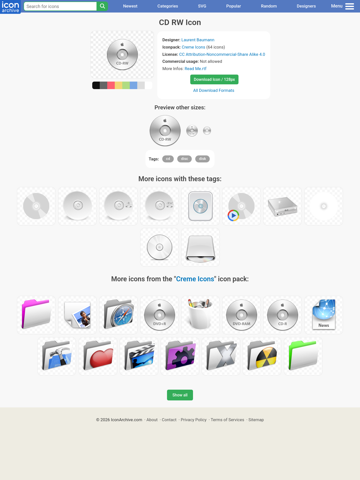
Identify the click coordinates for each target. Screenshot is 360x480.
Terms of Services (227, 419)
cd (168, 158)
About (152, 419)
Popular (233, 6)
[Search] (102, 6)
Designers (306, 6)
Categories (168, 6)
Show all (180, 395)
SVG (202, 6)
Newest (130, 6)
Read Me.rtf (195, 68)
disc (184, 158)
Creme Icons (193, 47)
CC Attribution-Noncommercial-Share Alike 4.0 (222, 54)
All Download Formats (213, 90)
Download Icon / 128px (214, 79)
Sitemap (256, 419)
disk (202, 158)
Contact (169, 419)
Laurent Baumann (198, 39)
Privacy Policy (193, 419)
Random (269, 6)
